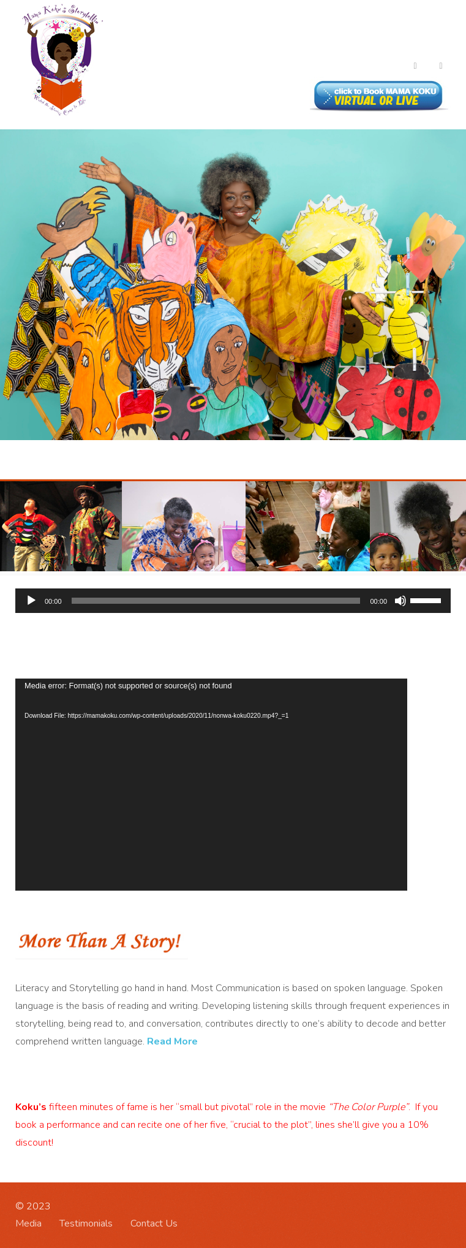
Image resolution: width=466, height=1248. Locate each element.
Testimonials (86, 1223)
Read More (172, 1041)
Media (28, 1223)
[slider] (216, 601)
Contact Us (154, 1223)
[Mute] (400, 601)
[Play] (31, 601)
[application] (233, 600)
